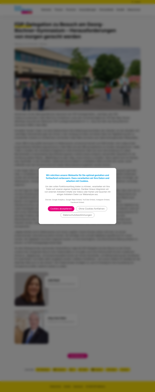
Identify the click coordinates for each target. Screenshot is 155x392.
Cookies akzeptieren (61, 208)
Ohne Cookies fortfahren (92, 208)
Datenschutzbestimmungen (77, 215)
